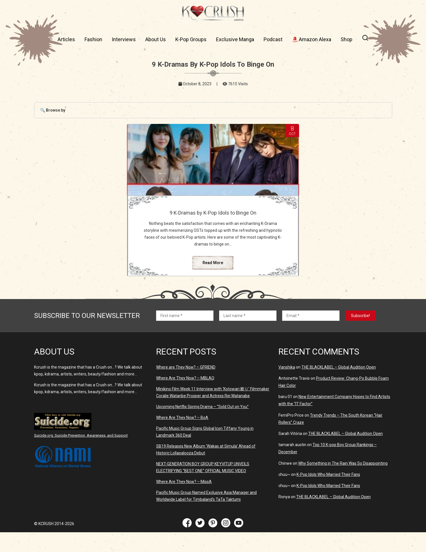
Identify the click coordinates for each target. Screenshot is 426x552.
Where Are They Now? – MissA (184, 501)
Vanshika (286, 387)
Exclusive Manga (235, 39)
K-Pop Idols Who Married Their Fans (328, 494)
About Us (155, 39)
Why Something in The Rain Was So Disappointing (343, 483)
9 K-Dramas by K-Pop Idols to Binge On (213, 216)
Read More (213, 282)
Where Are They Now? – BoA (182, 437)
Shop (346, 39)
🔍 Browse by (52, 110)
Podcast (273, 39)
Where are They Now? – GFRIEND (185, 387)
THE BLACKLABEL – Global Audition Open (338, 387)
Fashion (93, 39)
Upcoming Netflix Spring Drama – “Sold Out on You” (202, 426)
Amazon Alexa (311, 39)
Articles (66, 39)
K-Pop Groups (191, 39)
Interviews (124, 39)
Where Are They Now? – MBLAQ (185, 397)
